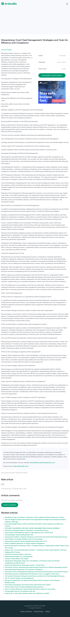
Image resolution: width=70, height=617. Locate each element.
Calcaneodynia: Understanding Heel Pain (19, 535)
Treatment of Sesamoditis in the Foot (18, 554)
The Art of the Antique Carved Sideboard (19, 578)
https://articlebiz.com (20, 466)
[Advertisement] (35, 21)
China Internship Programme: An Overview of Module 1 (24, 570)
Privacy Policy (38, 612)
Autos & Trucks (6, 50)
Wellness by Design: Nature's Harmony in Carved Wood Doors (26, 530)
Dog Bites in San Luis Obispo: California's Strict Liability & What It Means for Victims (34, 517)
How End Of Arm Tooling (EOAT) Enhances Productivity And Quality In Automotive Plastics (36, 572)
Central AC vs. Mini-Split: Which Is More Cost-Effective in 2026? (27, 593)
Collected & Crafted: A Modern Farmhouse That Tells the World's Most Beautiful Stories (36, 537)
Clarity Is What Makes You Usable (17, 559)
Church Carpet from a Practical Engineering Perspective (24, 587)
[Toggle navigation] (67, 3)
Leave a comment (9, 505)
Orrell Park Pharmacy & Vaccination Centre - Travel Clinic (24, 565)
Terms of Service (26, 612)
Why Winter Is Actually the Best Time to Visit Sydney (24, 539)
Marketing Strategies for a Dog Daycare (19, 557)
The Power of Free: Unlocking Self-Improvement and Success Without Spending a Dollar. (36, 567)
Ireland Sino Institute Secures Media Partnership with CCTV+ (26, 541)
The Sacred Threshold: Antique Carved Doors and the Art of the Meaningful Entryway (34, 576)
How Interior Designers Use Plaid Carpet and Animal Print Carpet (27, 585)
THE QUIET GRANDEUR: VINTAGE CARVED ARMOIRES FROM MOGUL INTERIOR (32, 528)
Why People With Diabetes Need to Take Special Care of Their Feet (29, 533)
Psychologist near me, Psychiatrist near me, (20, 591)
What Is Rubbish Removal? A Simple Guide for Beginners (25, 543)
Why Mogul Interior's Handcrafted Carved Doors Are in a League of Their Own (32, 574)
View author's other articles (52, 75)
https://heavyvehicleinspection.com (42, 463)
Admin (47, 612)
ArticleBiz (7, 4)
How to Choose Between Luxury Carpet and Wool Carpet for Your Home (30, 589)
